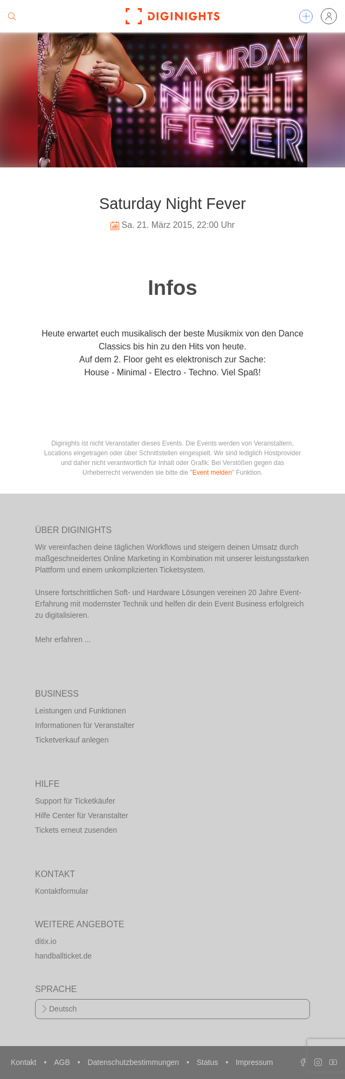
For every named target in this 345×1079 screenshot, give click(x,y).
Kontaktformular (61, 891)
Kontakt (24, 1062)
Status (208, 1062)
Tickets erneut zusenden (76, 830)
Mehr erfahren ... (63, 639)
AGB (63, 1062)
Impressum (254, 1062)
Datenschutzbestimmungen (134, 1062)
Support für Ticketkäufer (75, 801)
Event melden (212, 472)
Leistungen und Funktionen (80, 710)
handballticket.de (63, 956)
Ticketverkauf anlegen (71, 740)
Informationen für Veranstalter (84, 725)
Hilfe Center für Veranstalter (81, 815)
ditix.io (46, 941)
